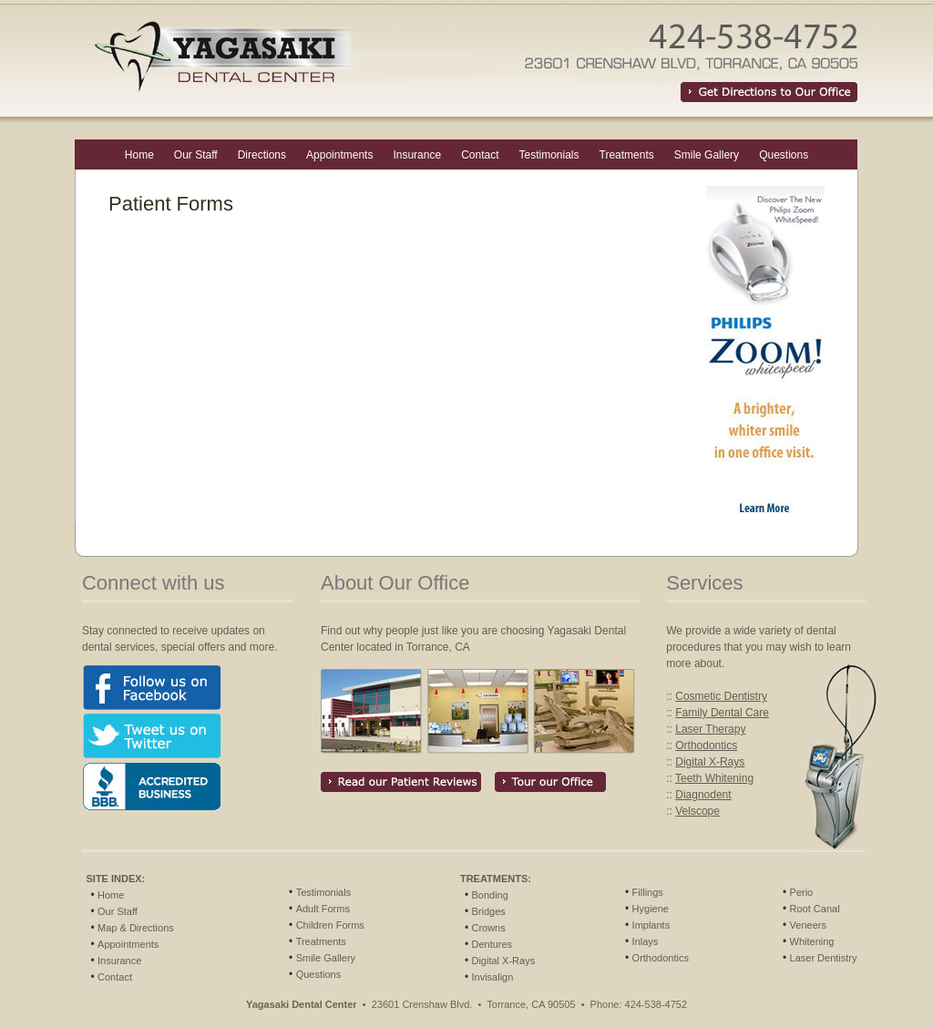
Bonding (489, 894)
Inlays (645, 941)
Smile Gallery (706, 155)
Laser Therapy (710, 729)
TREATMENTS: (495, 878)
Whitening (812, 941)
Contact (479, 155)
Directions (262, 155)
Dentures (491, 944)
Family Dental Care (722, 712)
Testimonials (548, 155)
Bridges (488, 911)
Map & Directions (135, 927)
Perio (802, 892)
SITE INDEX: (116, 878)
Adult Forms (323, 908)
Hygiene (650, 908)
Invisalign (492, 976)
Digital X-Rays (709, 762)
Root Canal (815, 908)
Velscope (697, 811)
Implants (651, 925)
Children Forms (330, 925)
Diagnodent (703, 794)
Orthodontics (706, 745)
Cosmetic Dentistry (721, 696)
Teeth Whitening (714, 778)
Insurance (417, 155)
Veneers (808, 925)
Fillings (647, 892)
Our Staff (196, 155)
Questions (783, 155)
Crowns (488, 927)
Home (139, 155)
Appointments (339, 155)
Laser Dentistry (823, 957)
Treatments (627, 155)
